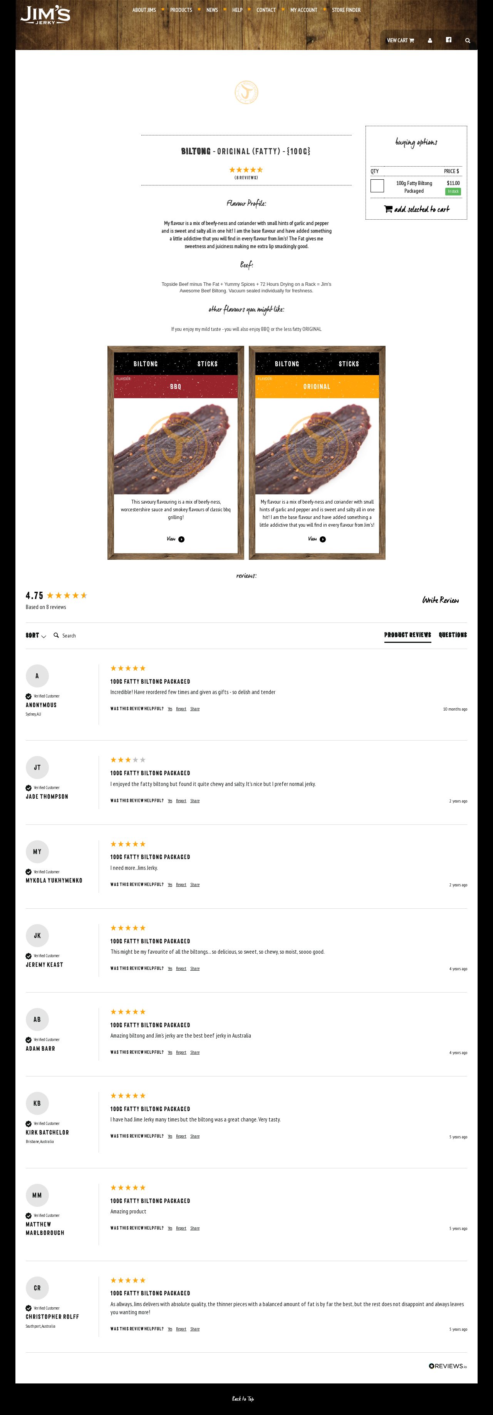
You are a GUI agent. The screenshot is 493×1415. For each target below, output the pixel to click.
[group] (66, 596)
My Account (299, 10)
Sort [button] (36, 635)
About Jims (144, 10)
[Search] (81, 635)
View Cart (400, 40)
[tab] (407, 636)
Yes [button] (170, 708)
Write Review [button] (441, 601)
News (208, 10)
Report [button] (181, 708)
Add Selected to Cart (416, 210)
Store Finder (342, 10)
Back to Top (246, 1399)
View (175, 539)
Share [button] (195, 708)
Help (232, 10)
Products (176, 10)
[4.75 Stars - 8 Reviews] (246, 174)
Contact (262, 10)
